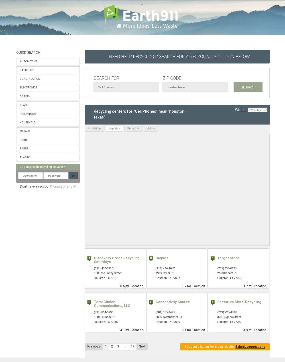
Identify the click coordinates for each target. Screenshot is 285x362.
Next (142, 346)
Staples (162, 258)
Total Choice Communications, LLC (112, 304)
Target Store (228, 258)
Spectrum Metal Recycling (239, 302)
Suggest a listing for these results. (225, 347)
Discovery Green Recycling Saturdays (117, 260)
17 (132, 346)
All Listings (95, 128)
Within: (251, 109)
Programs (133, 128)
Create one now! (64, 186)
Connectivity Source (173, 302)
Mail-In (151, 128)
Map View (114, 128)
